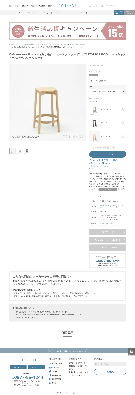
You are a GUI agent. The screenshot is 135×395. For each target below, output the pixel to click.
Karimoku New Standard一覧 (108, 240)
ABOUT (33, 6)
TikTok (53, 371)
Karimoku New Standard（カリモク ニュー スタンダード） (111, 206)
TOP (10, 6)
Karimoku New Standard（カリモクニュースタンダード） (43, 44)
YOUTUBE (54, 367)
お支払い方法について (77, 363)
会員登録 (91, 6)
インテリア (103, 223)
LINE (54, 383)
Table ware (71, 13)
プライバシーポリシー (77, 375)
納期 (92, 87)
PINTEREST (55, 379)
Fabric (82, 13)
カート (102, 6)
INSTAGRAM (55, 364)
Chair (10, 13)
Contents (92, 13)
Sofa (36, 13)
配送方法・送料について (78, 366)
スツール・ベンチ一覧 (108, 247)
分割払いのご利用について (98, 166)
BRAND (25, 6)
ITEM (17, 6)
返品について (94, 168)
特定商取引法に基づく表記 (78, 372)
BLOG (50, 6)
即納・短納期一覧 (95, 98)
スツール (65, 44)
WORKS (42, 6)
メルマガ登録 (36, 367)
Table (19, 13)
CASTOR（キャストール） (77, 44)
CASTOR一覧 (108, 232)
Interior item (58, 13)
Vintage (46, 13)
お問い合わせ (18, 367)
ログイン (97, 6)
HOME (11, 44)
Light (28, 13)
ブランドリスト (19, 44)
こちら (30, 383)
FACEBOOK (55, 375)
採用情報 (110, 372)
